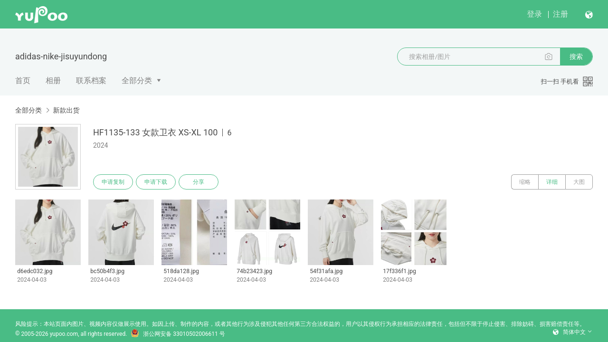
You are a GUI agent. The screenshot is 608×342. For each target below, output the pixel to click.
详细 (552, 182)
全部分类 (137, 80)
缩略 (525, 182)
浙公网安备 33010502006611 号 (178, 334)
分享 (198, 182)
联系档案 (91, 80)
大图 (579, 182)
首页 (22, 80)
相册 (53, 80)
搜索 (576, 56)
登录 (534, 14)
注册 (560, 14)
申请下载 (155, 182)
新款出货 (66, 110)
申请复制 (113, 182)
